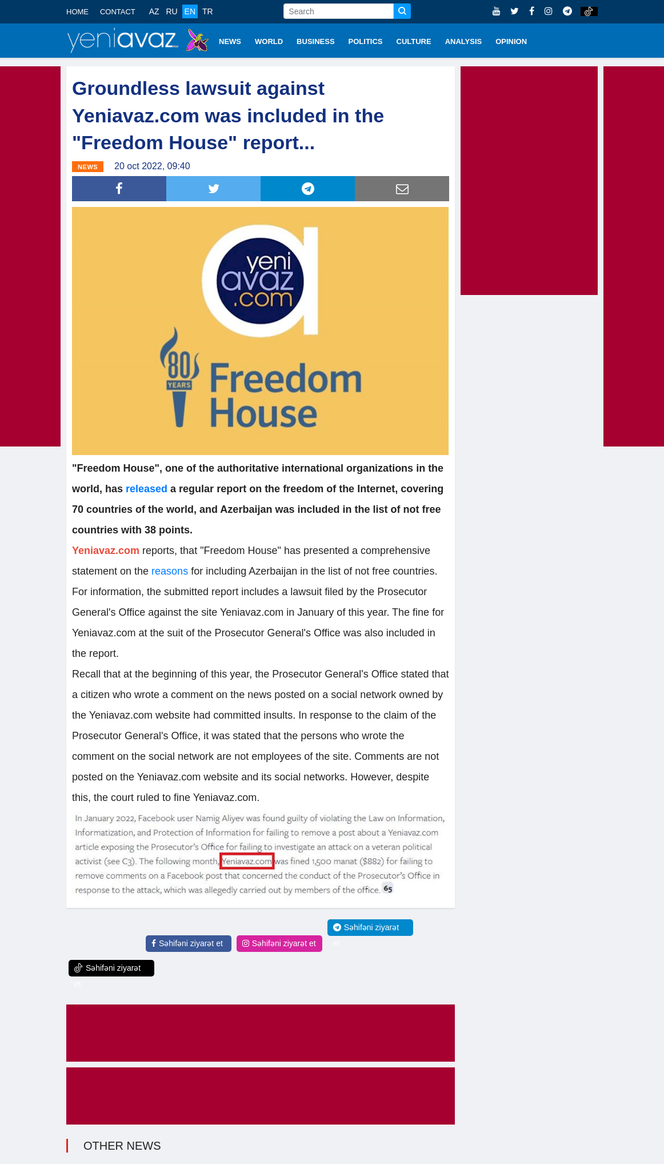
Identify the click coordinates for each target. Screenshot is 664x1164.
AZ (154, 11)
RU (171, 11)
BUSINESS (315, 41)
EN (190, 11)
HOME (77, 11)
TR (207, 11)
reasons (169, 571)
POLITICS (366, 41)
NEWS (230, 41)
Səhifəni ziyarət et (187, 943)
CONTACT (117, 11)
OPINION (511, 41)
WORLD (269, 41)
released (148, 489)
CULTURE (414, 41)
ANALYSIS (463, 41)
